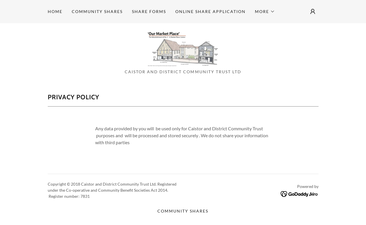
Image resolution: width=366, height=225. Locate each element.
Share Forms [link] (149, 11)
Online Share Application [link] (210, 11)
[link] (183, 48)
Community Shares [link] (97, 11)
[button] (265, 11)
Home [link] (55, 11)
